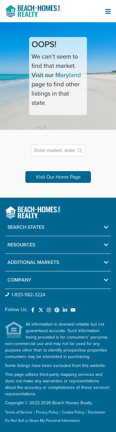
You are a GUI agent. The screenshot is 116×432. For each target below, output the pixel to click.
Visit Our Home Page (58, 177)
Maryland (68, 75)
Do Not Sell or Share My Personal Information (42, 421)
